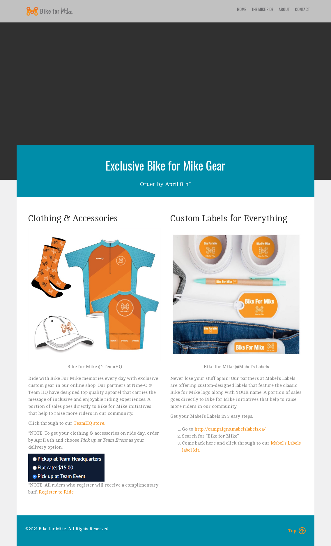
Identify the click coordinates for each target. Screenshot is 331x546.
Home (241, 9)
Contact (302, 9)
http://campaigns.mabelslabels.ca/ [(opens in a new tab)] (229, 429)
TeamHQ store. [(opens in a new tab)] (89, 423)
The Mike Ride (262, 9)
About (284, 9)
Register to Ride (56, 492)
